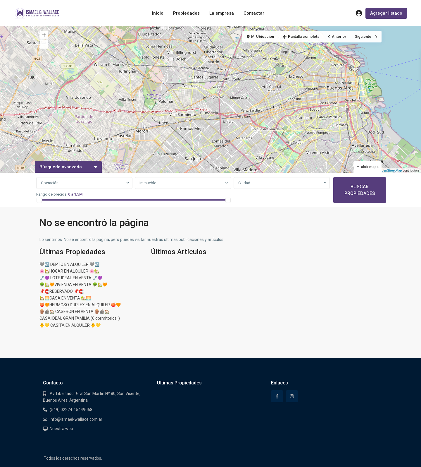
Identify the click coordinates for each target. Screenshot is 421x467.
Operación (49, 183)
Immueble (147, 183)
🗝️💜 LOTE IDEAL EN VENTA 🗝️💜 (70, 278)
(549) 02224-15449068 (71, 409)
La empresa (221, 13)
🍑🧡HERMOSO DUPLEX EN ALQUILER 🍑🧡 (80, 304)
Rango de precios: (51, 194)
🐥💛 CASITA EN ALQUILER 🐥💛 (70, 325)
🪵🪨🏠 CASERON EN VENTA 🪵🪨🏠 (74, 311)
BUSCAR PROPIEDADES (359, 190)
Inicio (157, 13)
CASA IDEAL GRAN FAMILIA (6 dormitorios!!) (79, 318)
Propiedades (186, 13)
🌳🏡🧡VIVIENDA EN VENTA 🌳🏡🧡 (73, 284)
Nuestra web (61, 428)
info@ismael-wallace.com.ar (76, 419)
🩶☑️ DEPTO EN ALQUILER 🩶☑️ (69, 264)
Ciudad (244, 183)
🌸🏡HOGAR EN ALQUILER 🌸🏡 (69, 271)
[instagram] (292, 396)
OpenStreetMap (390, 170)
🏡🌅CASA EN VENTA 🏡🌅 (65, 298)
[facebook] (277, 396)
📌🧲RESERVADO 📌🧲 (61, 291)
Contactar (254, 13)
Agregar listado (386, 13)
